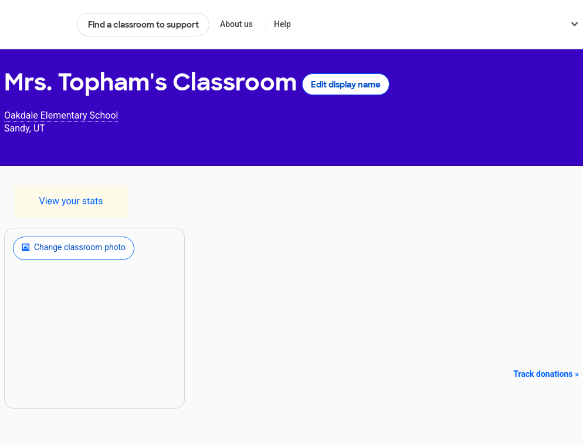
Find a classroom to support (143, 24)
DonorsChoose (35, 24)
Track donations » (546, 374)
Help (282, 24)
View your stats (71, 201)
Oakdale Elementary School (61, 115)
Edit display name (346, 84)
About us (236, 24)
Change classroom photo (74, 248)
